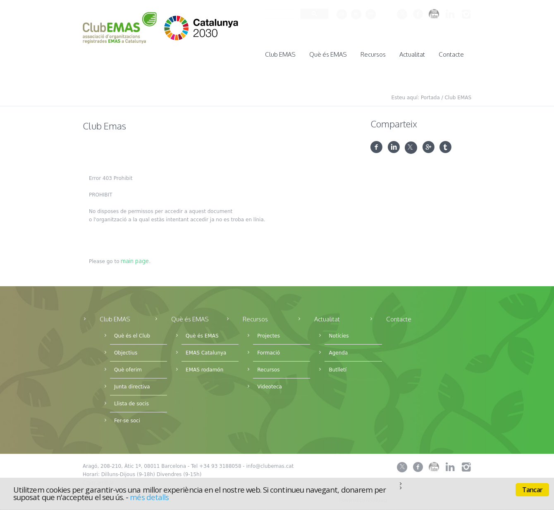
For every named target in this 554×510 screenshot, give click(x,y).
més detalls (149, 497)
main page (135, 258)
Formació (268, 350)
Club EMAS (457, 95)
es (356, 14)
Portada (430, 95)
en (370, 14)
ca (341, 14)
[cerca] (277, 14)
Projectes (268, 333)
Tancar (532, 489)
